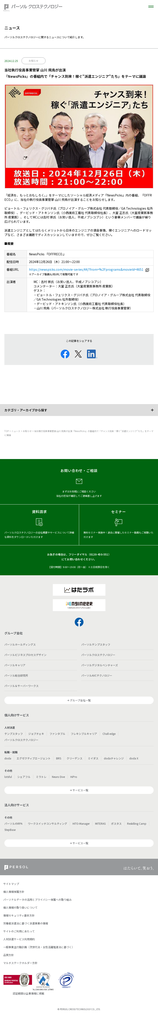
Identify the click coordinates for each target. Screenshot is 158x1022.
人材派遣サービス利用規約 (19, 939)
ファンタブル (57, 733)
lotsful (8, 777)
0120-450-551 (99, 554)
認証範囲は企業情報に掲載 (28, 993)
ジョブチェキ (36, 733)
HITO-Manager (81, 823)
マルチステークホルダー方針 (20, 963)
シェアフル (23, 777)
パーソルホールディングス (20, 644)
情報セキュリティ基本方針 (19, 915)
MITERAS (100, 823)
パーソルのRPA (13, 823)
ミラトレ (41, 777)
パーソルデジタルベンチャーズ (99, 665)
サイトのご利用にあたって (19, 931)
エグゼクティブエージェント (34, 758)
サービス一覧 (80, 790)
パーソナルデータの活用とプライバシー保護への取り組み (37, 899)
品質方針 (8, 955)
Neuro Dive (58, 777)
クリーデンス (74, 758)
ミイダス (93, 758)
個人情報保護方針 (13, 891)
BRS (58, 758)
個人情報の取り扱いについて (20, 907)
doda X (133, 758)
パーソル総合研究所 (16, 675)
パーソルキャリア (14, 665)
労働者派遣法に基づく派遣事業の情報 (25, 923)
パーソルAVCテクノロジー (96, 675)
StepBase (10, 829)
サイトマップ (11, 884)
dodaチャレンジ (114, 758)
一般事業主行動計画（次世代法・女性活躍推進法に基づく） (38, 947)
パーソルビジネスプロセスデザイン (25, 655)
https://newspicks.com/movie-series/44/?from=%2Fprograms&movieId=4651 (86, 269)
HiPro (73, 777)
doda (7, 758)
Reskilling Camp (136, 823)
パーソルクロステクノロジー (98, 655)
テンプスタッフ (13, 733)
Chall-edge (109, 733)
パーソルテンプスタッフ (95, 644)
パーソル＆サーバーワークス (21, 686)
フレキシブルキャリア (84, 733)
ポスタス (116, 823)
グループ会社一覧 (80, 700)
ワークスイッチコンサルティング (47, 823)
